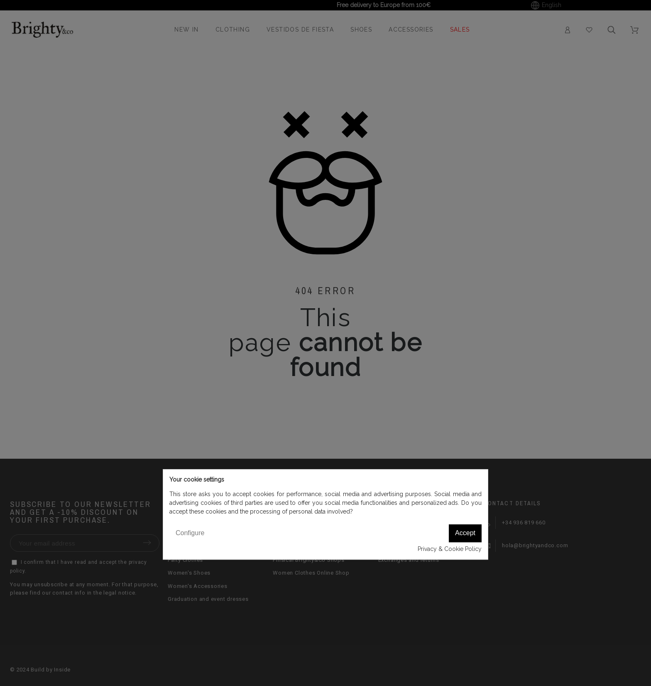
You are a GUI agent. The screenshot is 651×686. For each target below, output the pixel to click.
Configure (190, 532)
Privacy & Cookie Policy (450, 549)
